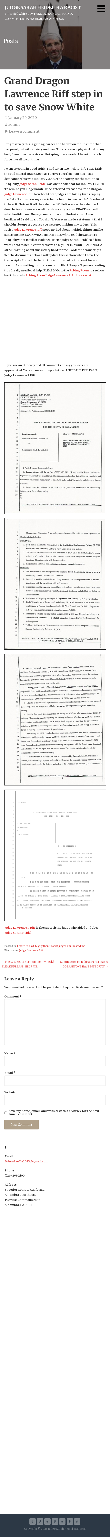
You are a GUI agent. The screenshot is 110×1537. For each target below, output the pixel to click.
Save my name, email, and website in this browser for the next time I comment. (54, 1112)
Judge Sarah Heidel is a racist (43, 7)
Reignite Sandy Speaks (47, 1521)
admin (14, 124)
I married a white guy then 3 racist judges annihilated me (51, 946)
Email (9, 1073)
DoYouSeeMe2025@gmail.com (26, 1161)
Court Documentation (62, 1521)
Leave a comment (24, 131)
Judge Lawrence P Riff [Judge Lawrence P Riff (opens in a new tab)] (20, 927)
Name (9, 1053)
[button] (103, 11)
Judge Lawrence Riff (31, 950)
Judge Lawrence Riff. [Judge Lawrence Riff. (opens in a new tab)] (19, 194)
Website (10, 1092)
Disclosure (77, 1521)
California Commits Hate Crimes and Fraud (40, 1521)
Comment (13, 996)
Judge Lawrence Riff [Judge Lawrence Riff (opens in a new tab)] (27, 229)
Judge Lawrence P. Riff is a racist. (68, 275)
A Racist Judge (32, 1521)
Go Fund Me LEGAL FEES (70, 1521)
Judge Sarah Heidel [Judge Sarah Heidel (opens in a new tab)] (33, 184)
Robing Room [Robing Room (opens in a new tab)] (79, 270)
